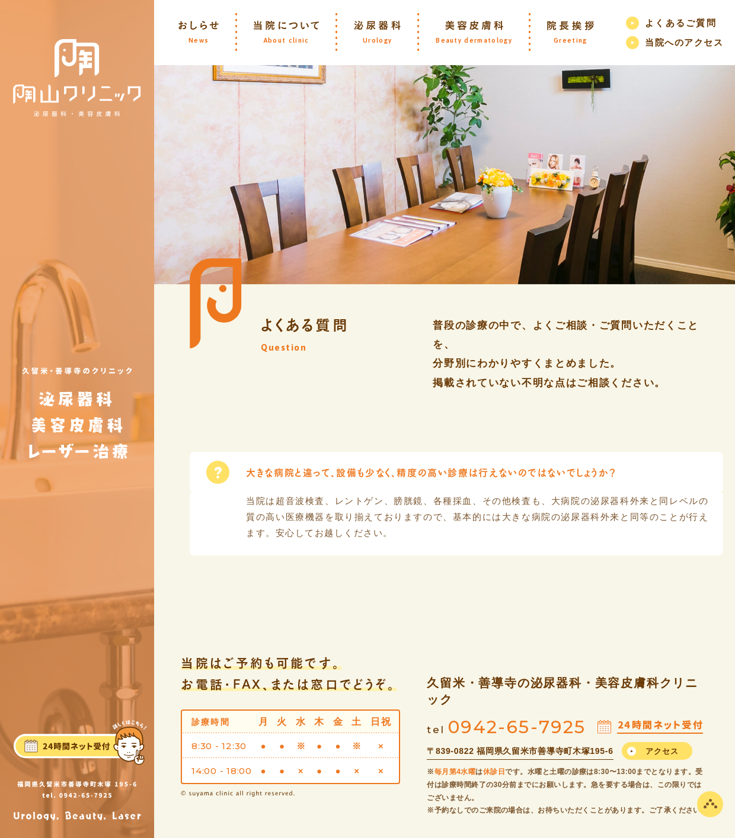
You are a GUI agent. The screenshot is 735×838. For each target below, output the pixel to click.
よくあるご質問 (681, 23)
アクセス (662, 751)
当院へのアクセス (684, 42)
